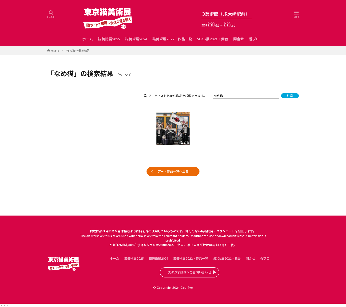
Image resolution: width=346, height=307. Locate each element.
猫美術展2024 (136, 39)
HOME (55, 50)
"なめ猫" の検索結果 (78, 50)
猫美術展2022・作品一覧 (172, 39)
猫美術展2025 (109, 39)
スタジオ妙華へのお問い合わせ (189, 272)
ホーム (87, 39)
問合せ (238, 39)
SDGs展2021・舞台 (212, 39)
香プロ (254, 39)
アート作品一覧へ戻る (173, 171)
